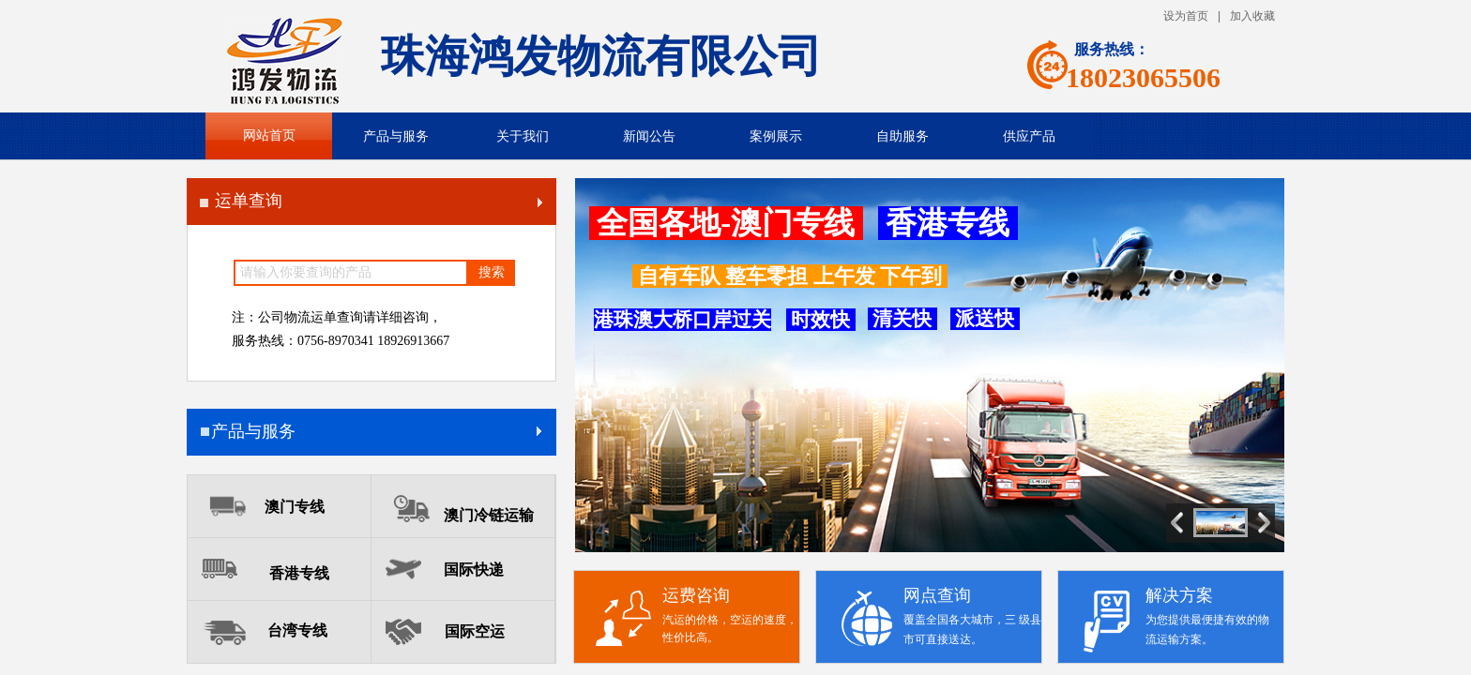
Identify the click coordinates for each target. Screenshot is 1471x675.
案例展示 (776, 135)
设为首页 (1185, 15)
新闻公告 (649, 135)
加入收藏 (1252, 15)
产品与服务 (396, 135)
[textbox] (351, 273)
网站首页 (269, 135)
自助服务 (902, 135)
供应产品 (1029, 135)
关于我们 (522, 135)
